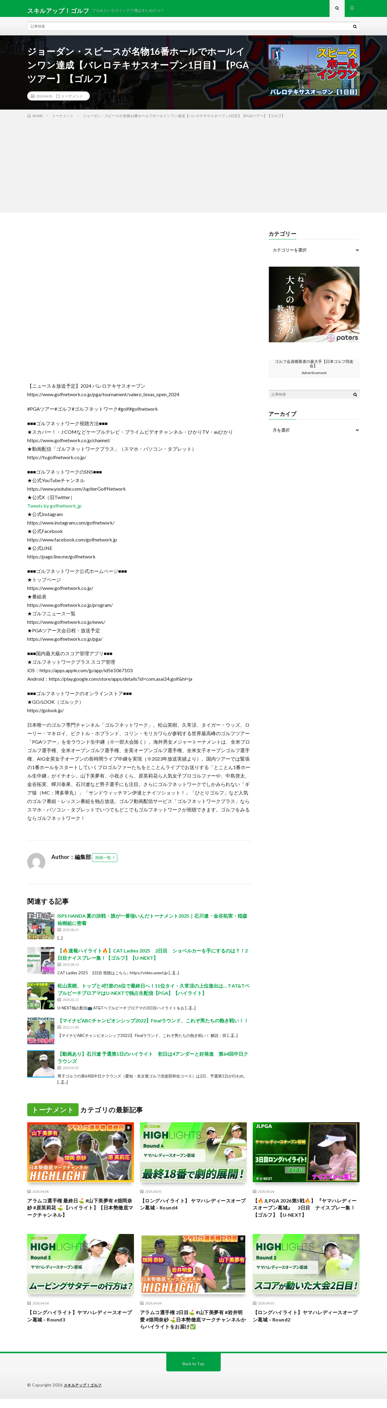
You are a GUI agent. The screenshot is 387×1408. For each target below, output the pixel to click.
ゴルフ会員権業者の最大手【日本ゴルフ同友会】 (314, 367)
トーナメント (72, 100)
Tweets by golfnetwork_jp (54, 510)
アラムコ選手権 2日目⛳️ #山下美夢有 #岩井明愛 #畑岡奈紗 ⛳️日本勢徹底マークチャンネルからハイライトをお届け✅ (191, 1327)
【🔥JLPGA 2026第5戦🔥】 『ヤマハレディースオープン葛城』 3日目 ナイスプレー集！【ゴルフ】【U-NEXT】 (305, 1213)
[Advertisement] (193, 168)
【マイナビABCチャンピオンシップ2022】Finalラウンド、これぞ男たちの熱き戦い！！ (153, 1025)
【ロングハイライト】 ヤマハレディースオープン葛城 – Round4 (191, 1209)
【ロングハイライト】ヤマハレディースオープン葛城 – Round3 (80, 1323)
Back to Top (193, 1373)
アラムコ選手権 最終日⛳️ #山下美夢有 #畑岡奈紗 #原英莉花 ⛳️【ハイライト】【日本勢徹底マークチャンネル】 (80, 1213)
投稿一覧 (103, 861)
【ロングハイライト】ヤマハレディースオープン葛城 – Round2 (306, 1323)
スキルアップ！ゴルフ (84, 1394)
